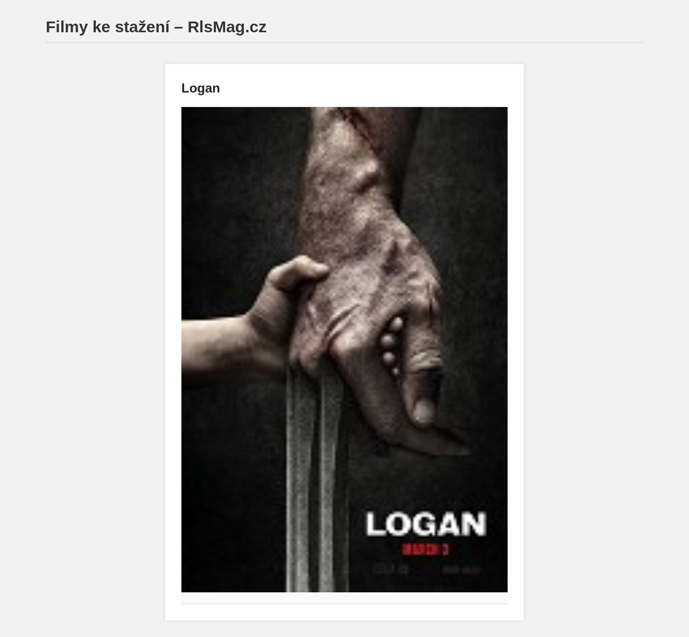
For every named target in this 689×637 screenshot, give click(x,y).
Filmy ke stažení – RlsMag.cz (156, 27)
